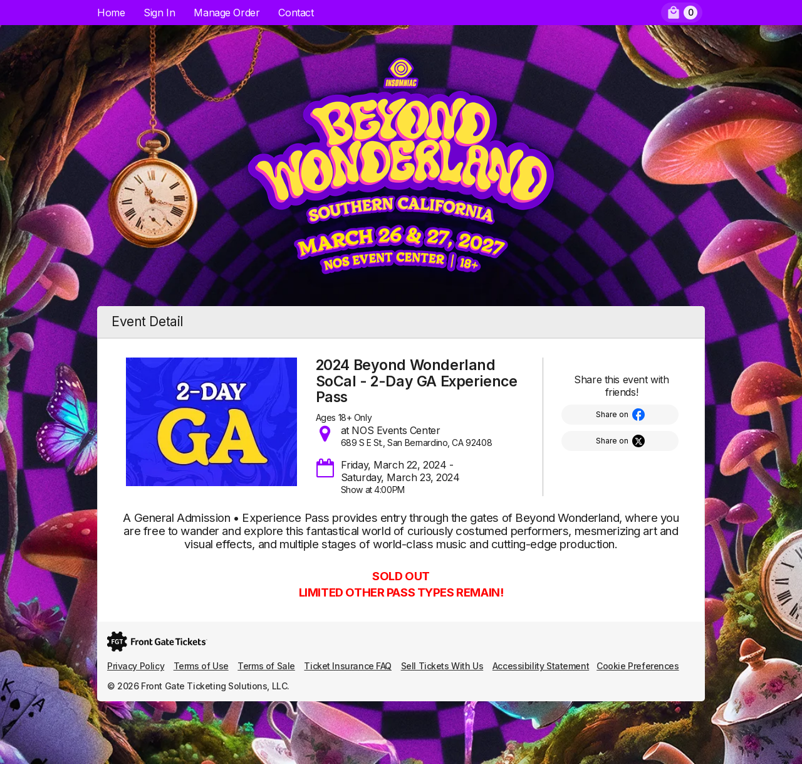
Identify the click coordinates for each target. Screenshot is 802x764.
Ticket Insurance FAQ (348, 666)
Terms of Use (201, 666)
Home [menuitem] (111, 12)
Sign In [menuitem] (159, 12)
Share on (612, 414)
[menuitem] (682, 13)
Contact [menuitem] (295, 12)
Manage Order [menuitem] (226, 12)
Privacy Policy (135, 666)
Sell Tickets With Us (442, 666)
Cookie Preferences (637, 666)
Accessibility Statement (540, 666)
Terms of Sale (266, 666)
